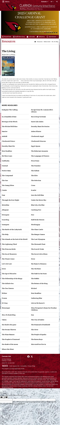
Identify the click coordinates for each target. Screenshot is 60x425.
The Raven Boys (37, 339)
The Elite (34, 175)
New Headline (7, 151)
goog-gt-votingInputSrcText (49, 401)
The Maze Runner (8, 334)
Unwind (5, 166)
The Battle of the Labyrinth (12, 229)
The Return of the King (39, 283)
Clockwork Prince (8, 141)
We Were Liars (7, 156)
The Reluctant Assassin (39, 151)
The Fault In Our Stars (39, 274)
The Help (5, 234)
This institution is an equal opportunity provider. (13, 368)
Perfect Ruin (6, 171)
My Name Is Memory (38, 264)
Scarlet (33, 190)
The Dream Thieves (9, 330)
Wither (4, 293)
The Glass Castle (37, 229)
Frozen (4, 298)
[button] (52, 36)
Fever (33, 259)
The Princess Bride (9, 249)
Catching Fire (36, 210)
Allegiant (5, 210)
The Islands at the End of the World (14, 239)
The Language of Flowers (40, 156)
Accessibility (24, 366)
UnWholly (5, 161)
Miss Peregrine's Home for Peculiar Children (44, 309)
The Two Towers (8, 288)
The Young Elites (8, 185)
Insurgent (5, 224)
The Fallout (35, 171)
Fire (32, 215)
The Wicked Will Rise (9, 126)
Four (3, 195)
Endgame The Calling (10, 110)
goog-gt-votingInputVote (18, 403)
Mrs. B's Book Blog (8, 315)
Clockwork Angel (37, 136)
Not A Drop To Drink (38, 117)
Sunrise (4, 131)
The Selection (36, 180)
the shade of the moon (10, 344)
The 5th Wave (36, 269)
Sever (4, 269)
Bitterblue (5, 205)
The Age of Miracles (9, 274)
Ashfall (4, 136)
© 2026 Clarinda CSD (14, 366)
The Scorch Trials (37, 249)
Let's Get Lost (7, 264)
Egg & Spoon (35, 146)
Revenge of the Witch (9, 122)
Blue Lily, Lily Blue (37, 205)
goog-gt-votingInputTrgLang (34, 401)
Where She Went (8, 349)
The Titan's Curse (8, 259)
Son (32, 315)
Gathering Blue (36, 298)
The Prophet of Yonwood (11, 339)
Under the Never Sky (38, 200)
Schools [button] (44, 1)
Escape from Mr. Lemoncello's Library (42, 111)
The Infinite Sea (7, 283)
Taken (4, 320)
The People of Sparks (38, 334)
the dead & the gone (9, 325)
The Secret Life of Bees (39, 254)
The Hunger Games (38, 234)
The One (5, 180)
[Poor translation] (5, 397)
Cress (33, 185)
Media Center (47, 41)
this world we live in (38, 344)
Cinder (4, 190)
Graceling (5, 220)
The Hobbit (35, 278)
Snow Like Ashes (37, 122)
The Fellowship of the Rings (12, 278)
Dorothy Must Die (8, 146)
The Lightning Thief (9, 244)
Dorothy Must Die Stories (40, 126)
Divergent (5, 215)
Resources (39, 41)
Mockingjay (35, 224)
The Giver (34, 330)
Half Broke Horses (37, 220)
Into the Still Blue (37, 195)
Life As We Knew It (38, 303)
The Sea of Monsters (9, 254)
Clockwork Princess (38, 141)
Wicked (34, 288)
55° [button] (52, 1)
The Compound (7, 175)
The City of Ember (37, 320)
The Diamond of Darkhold (40, 325)
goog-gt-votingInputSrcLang (19, 401)
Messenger (6, 308)
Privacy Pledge (31, 366)
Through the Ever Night (10, 200)
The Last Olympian (38, 239)
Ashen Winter (36, 131)
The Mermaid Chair (38, 244)
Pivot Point (35, 161)
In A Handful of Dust (9, 117)
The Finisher (36, 166)
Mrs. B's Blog (55, 41)
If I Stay (5, 303)
